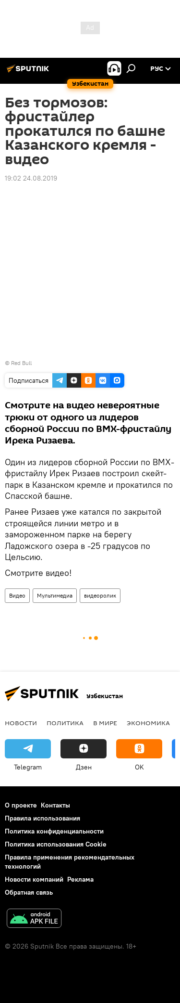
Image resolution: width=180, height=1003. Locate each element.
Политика (65, 722)
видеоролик (100, 595)
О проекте (21, 805)
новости (21, 722)
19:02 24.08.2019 (31, 178)
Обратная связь (29, 892)
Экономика (148, 722)
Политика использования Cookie (56, 844)
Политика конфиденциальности (54, 831)
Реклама (80, 879)
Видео (17, 595)
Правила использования (42, 818)
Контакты (55, 805)
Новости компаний (34, 879)
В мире (105, 722)
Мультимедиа (54, 595)
